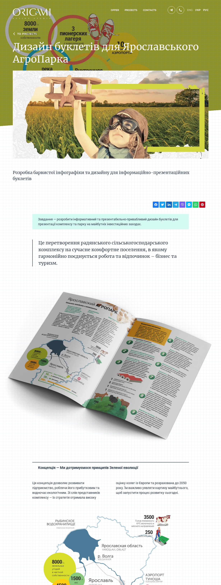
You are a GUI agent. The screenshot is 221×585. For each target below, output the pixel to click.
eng (190, 10)
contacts (149, 10)
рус (205, 10)
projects (131, 10)
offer (115, 10)
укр (198, 10)
